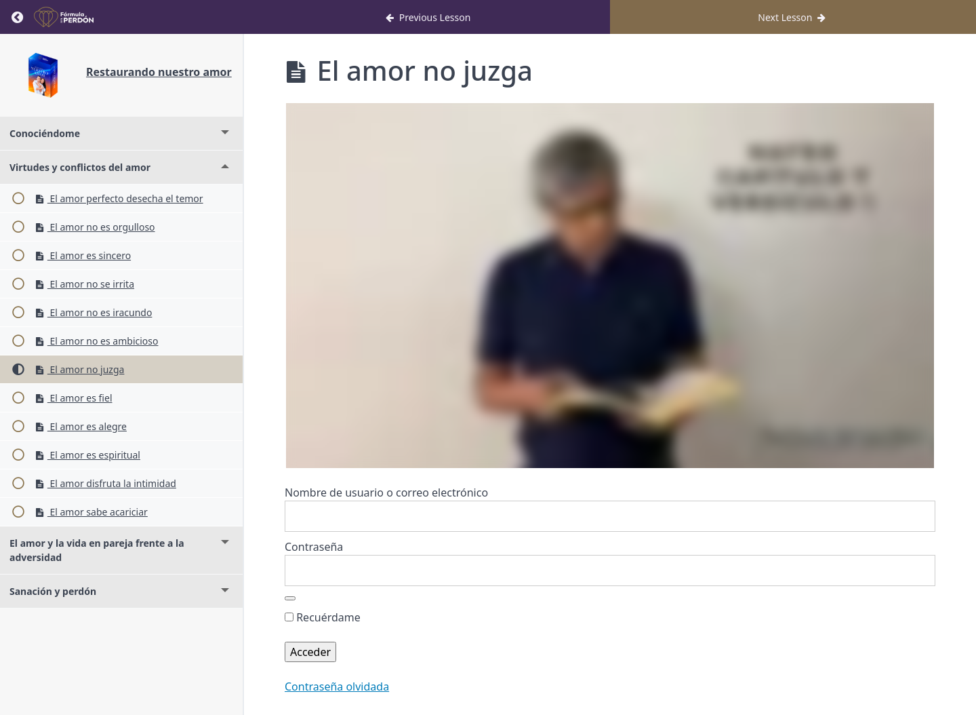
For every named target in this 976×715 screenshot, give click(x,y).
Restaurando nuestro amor (159, 71)
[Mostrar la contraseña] (290, 598)
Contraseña (314, 546)
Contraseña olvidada (337, 686)
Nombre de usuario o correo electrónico (386, 492)
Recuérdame (323, 617)
